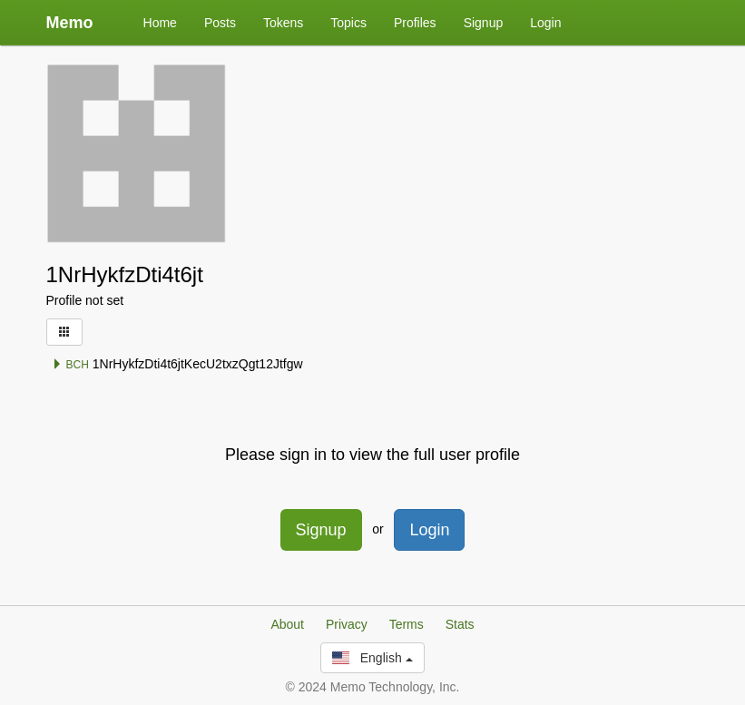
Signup (484, 22)
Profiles (415, 22)
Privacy (347, 624)
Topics (348, 22)
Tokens (283, 22)
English (372, 658)
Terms (406, 624)
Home (160, 22)
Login (545, 22)
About (287, 624)
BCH (70, 364)
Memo (69, 23)
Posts (220, 22)
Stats (460, 624)
